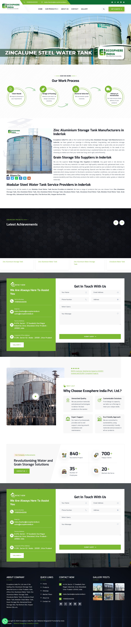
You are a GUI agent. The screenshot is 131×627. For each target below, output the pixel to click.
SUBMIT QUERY (90, 336)
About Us (65, 9)
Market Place (47, 594)
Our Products (51, 9)
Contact (74, 9)
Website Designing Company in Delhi (25, 623)
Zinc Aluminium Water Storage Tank (84, 268)
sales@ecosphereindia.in (23, 314)
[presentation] (73, 330)
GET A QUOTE (116, 9)
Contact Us (22, 471)
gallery (84, 9)
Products (46, 587)
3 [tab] (122, 47)
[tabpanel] (65, 39)
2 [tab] (122, 44)
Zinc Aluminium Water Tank (48, 266)
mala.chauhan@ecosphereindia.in (55, 2)
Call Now (17, 345)
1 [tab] (122, 41)
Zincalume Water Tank (120, 264)
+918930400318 (31, 2)
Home (40, 9)
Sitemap (45, 591)
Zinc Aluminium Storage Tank (14, 266)
